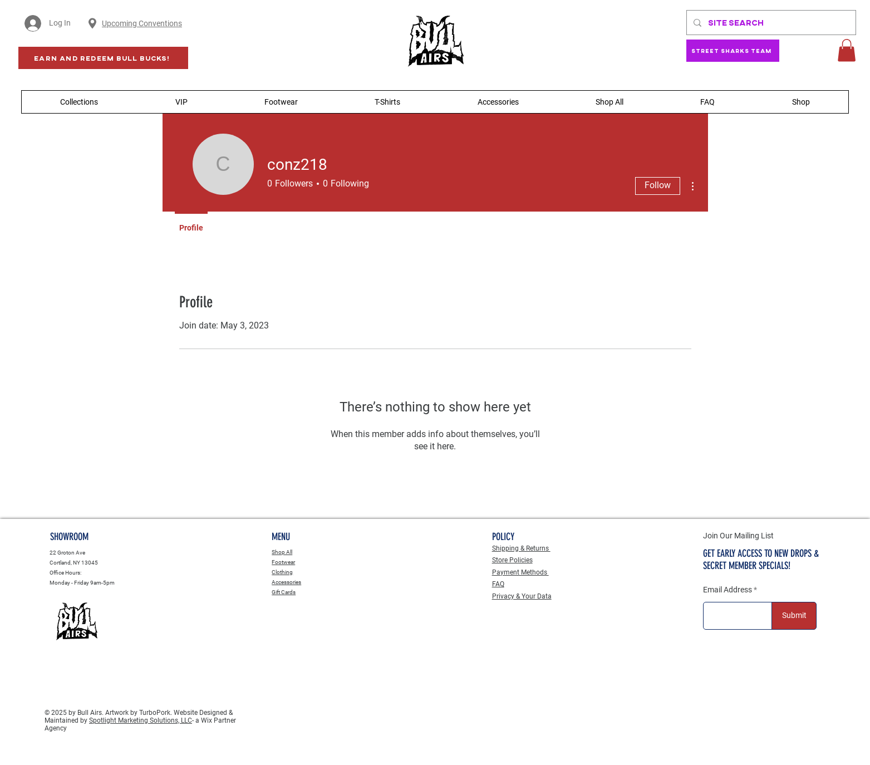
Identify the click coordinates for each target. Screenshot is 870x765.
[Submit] (794, 616)
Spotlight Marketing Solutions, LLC (140, 720)
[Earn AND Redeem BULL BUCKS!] (103, 58)
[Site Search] (770, 23)
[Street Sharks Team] (732, 51)
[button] (846, 50)
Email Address (727, 590)
